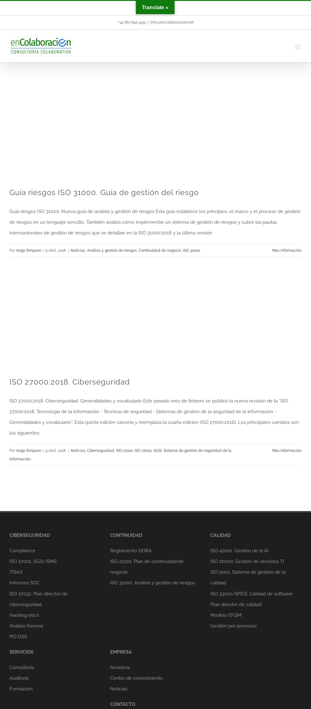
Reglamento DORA (131, 551)
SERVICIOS (21, 652)
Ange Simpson (28, 250)
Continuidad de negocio (160, 250)
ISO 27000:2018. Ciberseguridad (69, 381)
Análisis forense (26, 626)
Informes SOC (24, 583)
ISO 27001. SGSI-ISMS (33, 561)
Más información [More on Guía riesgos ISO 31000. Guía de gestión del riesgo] (287, 250)
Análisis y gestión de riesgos (112, 250)
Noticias (78, 250)
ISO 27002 (143, 450)
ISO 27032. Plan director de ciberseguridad (38, 599)
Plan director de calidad (235, 604)
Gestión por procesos (233, 626)
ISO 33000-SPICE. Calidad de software (251, 594)
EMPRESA (121, 652)
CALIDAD (220, 535)
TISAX (16, 572)
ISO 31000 (191, 250)
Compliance (22, 551)
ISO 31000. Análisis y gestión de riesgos (152, 583)
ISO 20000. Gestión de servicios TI (247, 561)
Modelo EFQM (226, 615)
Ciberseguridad (100, 450)
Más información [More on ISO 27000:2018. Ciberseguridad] (287, 450)
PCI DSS (18, 636)
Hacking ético (24, 615)
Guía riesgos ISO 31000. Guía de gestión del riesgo (104, 192)
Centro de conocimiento (136, 678)
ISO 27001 (124, 450)
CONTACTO (122, 704)
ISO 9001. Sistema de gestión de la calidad (248, 577)
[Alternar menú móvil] (298, 47)
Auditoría (19, 678)
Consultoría (21, 667)
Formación (21, 689)
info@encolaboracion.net (172, 22)
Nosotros (120, 667)
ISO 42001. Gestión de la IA (239, 551)
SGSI (157, 450)
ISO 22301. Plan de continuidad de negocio (147, 567)
